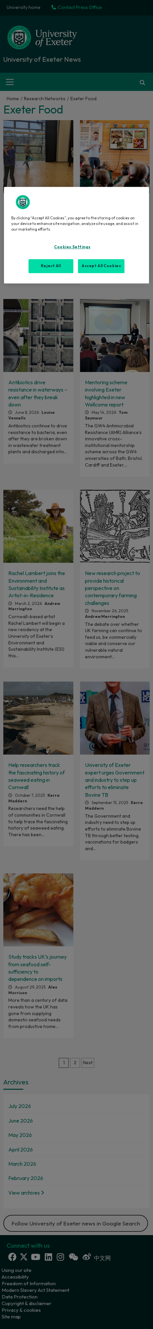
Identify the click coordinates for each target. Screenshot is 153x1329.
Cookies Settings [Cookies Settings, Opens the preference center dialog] (72, 247)
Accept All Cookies (101, 265)
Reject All (51, 265)
